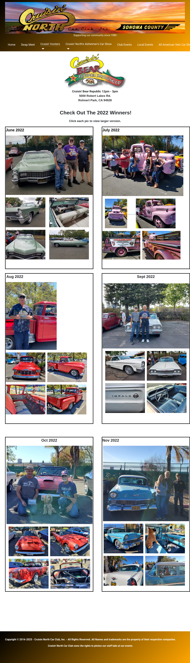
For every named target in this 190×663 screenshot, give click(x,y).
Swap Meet (28, 44)
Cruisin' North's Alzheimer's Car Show (89, 44)
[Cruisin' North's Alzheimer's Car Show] (68, 48)
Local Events (145, 44)
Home (11, 44)
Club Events (124, 44)
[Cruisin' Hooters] (42, 48)
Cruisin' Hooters (50, 44)
